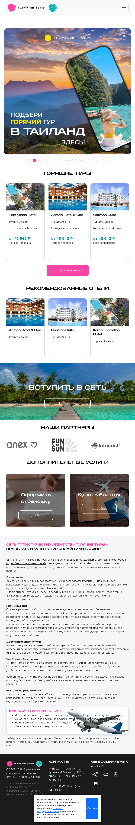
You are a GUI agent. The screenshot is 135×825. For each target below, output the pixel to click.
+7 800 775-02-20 (63, 786)
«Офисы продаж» (109, 718)
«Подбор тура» (78, 722)
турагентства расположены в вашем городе (42, 624)
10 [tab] (79, 160)
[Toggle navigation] (124, 7)
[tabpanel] (67, 93)
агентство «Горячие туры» (34, 738)
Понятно (92, 808)
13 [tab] (96, 160)
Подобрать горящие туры (67, 270)
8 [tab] (68, 160)
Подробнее (67, 403)
